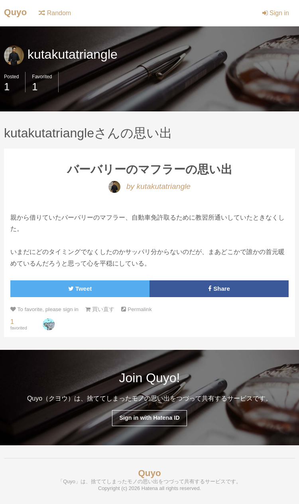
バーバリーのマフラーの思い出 (149, 169)
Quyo (15, 12)
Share (219, 288)
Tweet (80, 288)
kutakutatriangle (61, 54)
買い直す (99, 309)
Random (55, 13)
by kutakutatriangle (149, 186)
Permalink (136, 309)
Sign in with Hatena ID (149, 418)
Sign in (275, 13)
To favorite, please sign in (44, 309)
